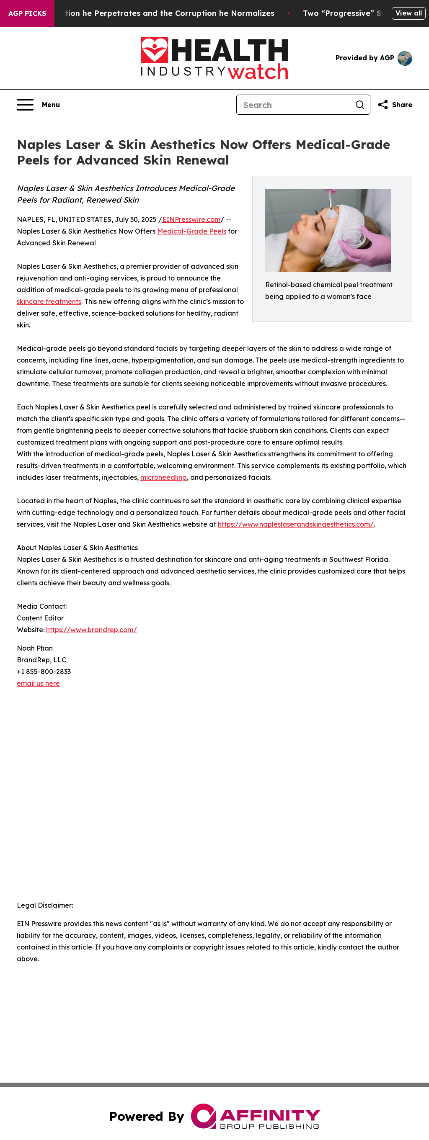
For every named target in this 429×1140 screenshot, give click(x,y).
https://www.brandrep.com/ (91, 629)
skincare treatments (49, 301)
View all (408, 13)
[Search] (293, 104)
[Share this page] (394, 104)
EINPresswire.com (191, 219)
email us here (38, 683)
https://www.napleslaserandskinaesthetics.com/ (296, 524)
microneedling (163, 477)
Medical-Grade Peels (191, 231)
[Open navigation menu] (38, 104)
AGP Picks (27, 13)
